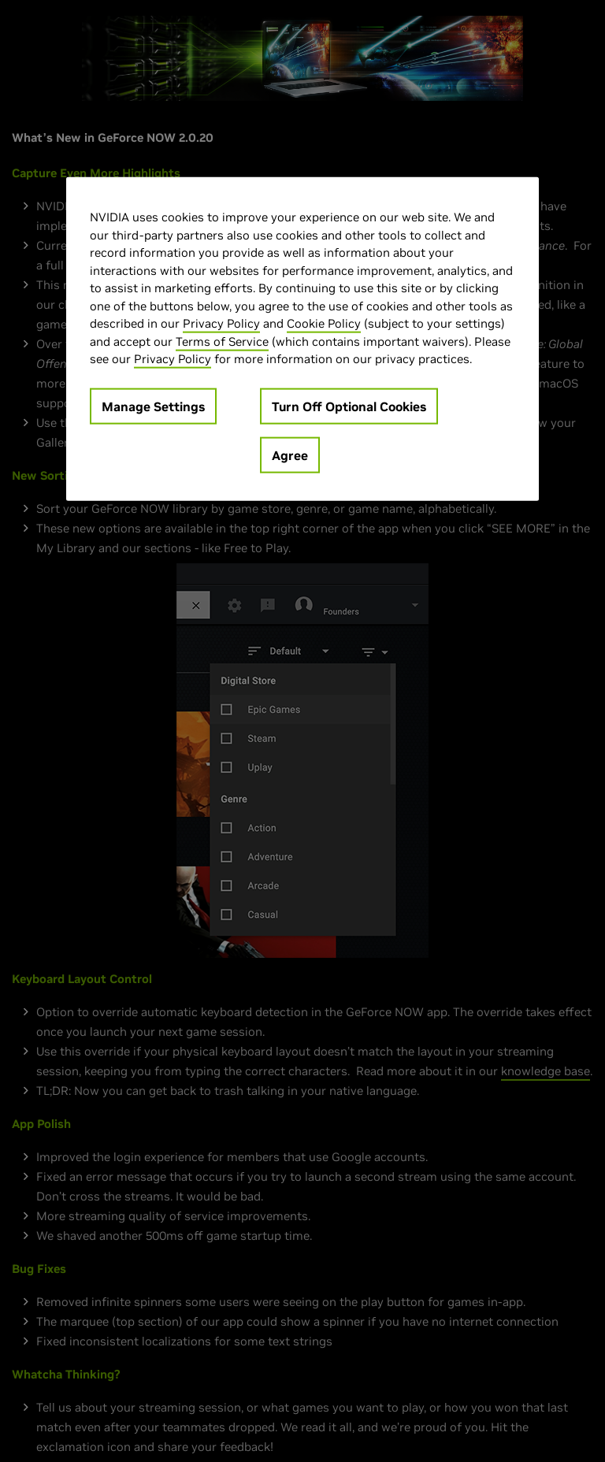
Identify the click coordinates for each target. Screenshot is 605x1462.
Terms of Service (222, 341)
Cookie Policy (324, 323)
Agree (290, 455)
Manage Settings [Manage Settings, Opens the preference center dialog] (153, 406)
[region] (302, 339)
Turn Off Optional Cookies (349, 406)
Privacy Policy (221, 323)
